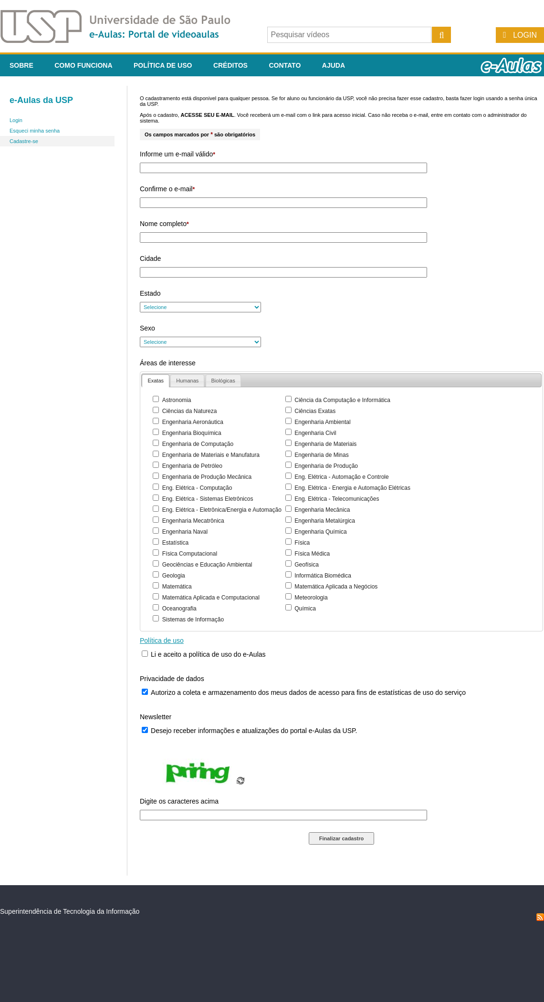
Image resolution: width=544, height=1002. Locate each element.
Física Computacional (189, 553)
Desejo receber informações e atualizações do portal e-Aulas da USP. (254, 730)
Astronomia (176, 400)
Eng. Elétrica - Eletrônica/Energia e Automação (222, 509)
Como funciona (83, 65)
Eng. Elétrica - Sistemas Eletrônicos (207, 499)
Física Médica (312, 553)
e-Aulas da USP (41, 100)
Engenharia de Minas (321, 455)
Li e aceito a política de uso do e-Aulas (208, 654)
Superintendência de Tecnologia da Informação (69, 911)
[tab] (155, 380)
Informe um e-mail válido (177, 154)
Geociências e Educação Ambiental (207, 564)
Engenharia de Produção (326, 466)
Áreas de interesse (168, 363)
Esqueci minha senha (35, 131)
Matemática (177, 586)
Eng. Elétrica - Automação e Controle (341, 477)
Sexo (147, 328)
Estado (150, 293)
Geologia (173, 575)
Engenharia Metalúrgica (324, 520)
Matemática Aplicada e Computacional (211, 597)
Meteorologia (310, 597)
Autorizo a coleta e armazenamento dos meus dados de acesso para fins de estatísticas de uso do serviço (308, 692)
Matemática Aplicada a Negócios (335, 586)
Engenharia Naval (185, 531)
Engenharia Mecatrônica (193, 520)
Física (302, 542)
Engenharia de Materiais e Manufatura (211, 455)
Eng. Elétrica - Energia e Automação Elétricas (352, 488)
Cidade (150, 258)
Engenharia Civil (315, 433)
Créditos (230, 65)
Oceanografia (179, 608)
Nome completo (164, 223)
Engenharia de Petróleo (192, 466)
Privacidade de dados (172, 678)
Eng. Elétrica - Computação (197, 488)
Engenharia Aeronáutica (192, 422)
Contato (285, 65)
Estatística (175, 542)
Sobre (21, 65)
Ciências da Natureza (189, 411)
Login (525, 35)
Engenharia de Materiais (325, 444)
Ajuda (333, 65)
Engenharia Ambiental (322, 422)
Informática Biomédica (322, 575)
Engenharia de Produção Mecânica (206, 477)
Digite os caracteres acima (179, 801)
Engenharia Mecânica (322, 509)
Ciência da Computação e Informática (342, 400)
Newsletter (155, 717)
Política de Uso (163, 65)
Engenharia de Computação (197, 444)
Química (305, 608)
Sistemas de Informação (193, 619)
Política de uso (162, 640)
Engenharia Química (320, 531)
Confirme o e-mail (167, 189)
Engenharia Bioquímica (191, 433)
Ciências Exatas (314, 411)
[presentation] (155, 381)
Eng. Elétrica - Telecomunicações (336, 499)
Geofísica (306, 564)
